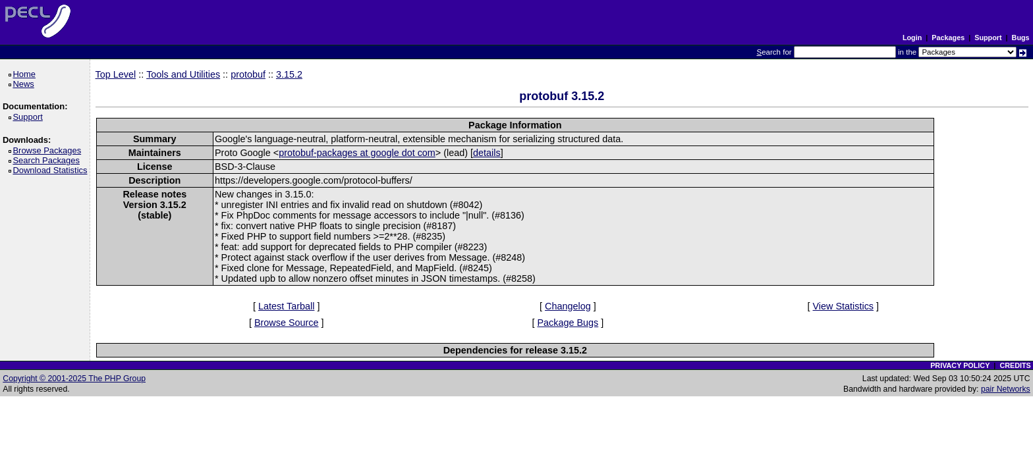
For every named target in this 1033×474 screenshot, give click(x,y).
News (25, 84)
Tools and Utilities (183, 74)
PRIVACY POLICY (960, 365)
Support (987, 37)
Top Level (116, 74)
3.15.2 (289, 74)
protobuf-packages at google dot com (357, 152)
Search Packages (48, 160)
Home (26, 74)
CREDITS (1014, 365)
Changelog (568, 306)
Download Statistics (52, 170)
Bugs (1021, 37)
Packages (948, 37)
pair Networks (1005, 389)
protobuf (248, 74)
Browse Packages (49, 150)
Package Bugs (567, 322)
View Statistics (843, 306)
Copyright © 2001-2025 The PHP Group (74, 378)
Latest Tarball (286, 306)
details (487, 152)
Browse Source (286, 322)
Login (912, 37)
